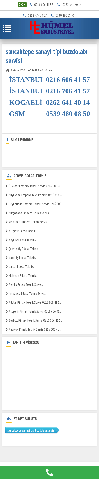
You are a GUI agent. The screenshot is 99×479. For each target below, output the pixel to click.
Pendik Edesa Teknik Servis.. (24, 284)
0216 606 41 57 (43, 4)
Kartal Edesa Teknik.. (20, 266)
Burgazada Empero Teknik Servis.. (28, 213)
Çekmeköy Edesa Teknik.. (22, 248)
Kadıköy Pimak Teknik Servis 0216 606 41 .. (33, 329)
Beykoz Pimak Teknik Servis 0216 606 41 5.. (34, 320)
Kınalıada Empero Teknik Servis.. (27, 221)
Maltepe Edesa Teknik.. (21, 275)
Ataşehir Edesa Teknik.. (21, 230)
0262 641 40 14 (72, 4)
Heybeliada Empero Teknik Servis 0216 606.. (34, 204)
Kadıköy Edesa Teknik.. (21, 257)
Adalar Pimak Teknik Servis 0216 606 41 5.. (33, 302)
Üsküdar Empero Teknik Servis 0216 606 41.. (34, 186)
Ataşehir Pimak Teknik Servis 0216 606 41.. (33, 311)
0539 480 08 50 (63, 15)
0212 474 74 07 (36, 15)
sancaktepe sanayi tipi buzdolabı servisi (31, 430)
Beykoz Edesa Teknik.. (21, 239)
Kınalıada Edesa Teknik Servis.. (26, 293)
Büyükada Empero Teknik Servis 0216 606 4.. (34, 195)
